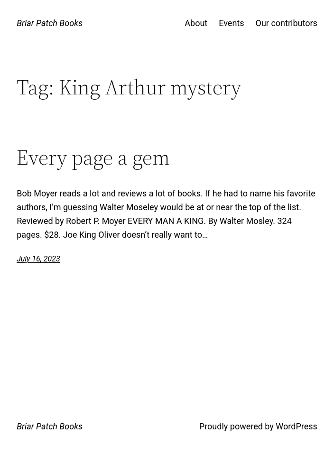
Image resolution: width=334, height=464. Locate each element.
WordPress (296, 426)
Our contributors (286, 23)
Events (231, 23)
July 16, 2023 (38, 258)
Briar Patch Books (50, 23)
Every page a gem (93, 158)
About (196, 23)
